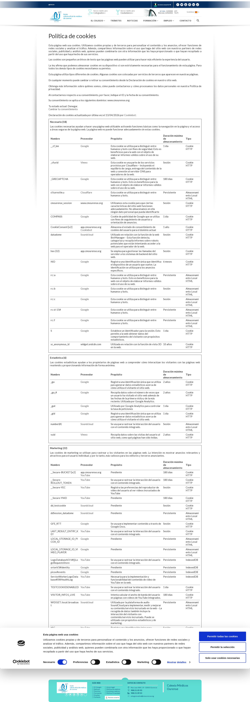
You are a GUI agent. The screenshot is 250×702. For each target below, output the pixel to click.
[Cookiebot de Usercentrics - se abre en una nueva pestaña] (21, 695)
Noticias (132, 20)
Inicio (51, 4)
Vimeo (84, 162)
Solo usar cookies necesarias (222, 691)
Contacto (185, 20)
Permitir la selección (223, 680)
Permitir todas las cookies (222, 669)
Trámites (116, 20)
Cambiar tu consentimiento (63, 109)
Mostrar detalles (176, 695)
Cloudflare (86, 192)
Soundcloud (87, 234)
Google (85, 146)
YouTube (85, 475)
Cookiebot (130, 115)
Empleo (169, 20)
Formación (150, 20)
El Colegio (98, 20)
